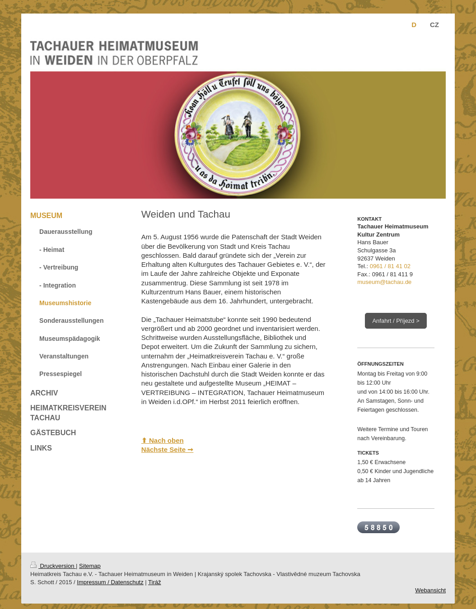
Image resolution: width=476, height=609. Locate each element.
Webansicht (430, 590)
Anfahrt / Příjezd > (395, 320)
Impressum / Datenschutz (110, 582)
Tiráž (154, 582)
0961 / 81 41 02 (390, 266)
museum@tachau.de (384, 282)
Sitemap (90, 566)
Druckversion (53, 566)
